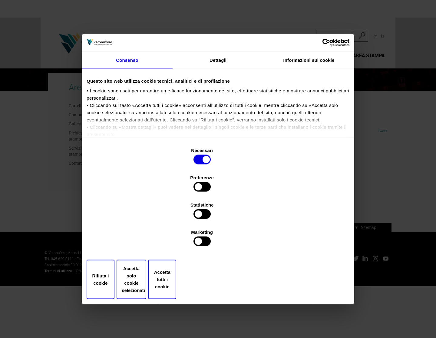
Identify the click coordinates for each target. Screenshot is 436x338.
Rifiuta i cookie (131, 240)
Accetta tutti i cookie (305, 240)
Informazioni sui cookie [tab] (309, 113)
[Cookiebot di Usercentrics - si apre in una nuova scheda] (321, 93)
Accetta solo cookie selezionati (218, 240)
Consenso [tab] (127, 113)
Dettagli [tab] (218, 113)
